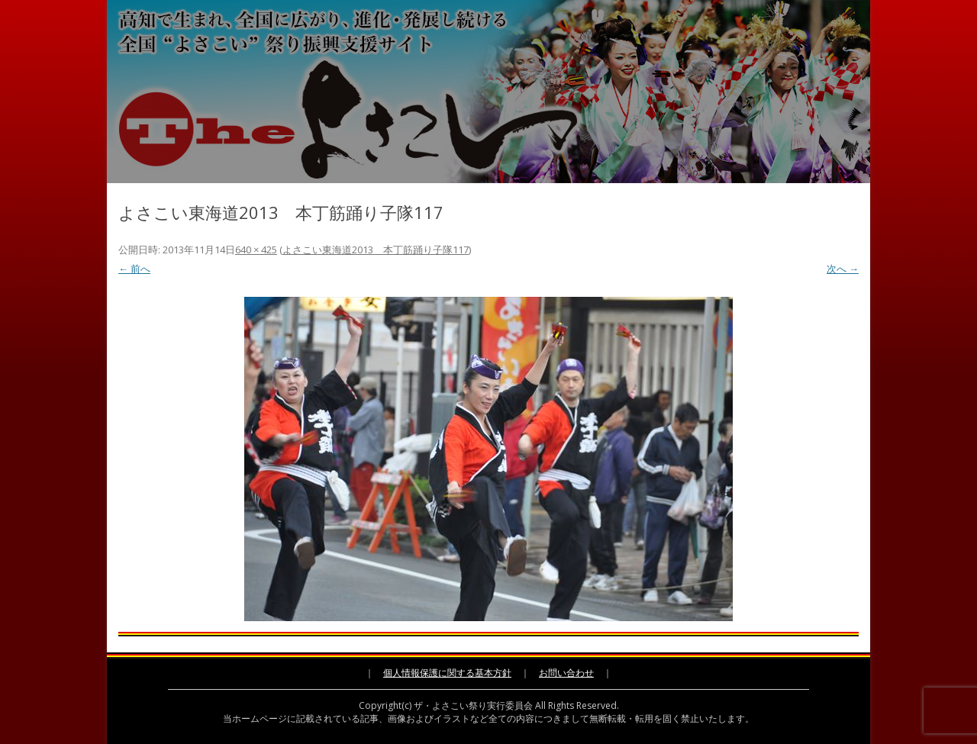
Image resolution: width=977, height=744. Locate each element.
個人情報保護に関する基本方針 (447, 672)
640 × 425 (256, 249)
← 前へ (134, 268)
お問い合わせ (566, 672)
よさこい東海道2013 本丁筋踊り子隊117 (375, 249)
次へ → (843, 268)
